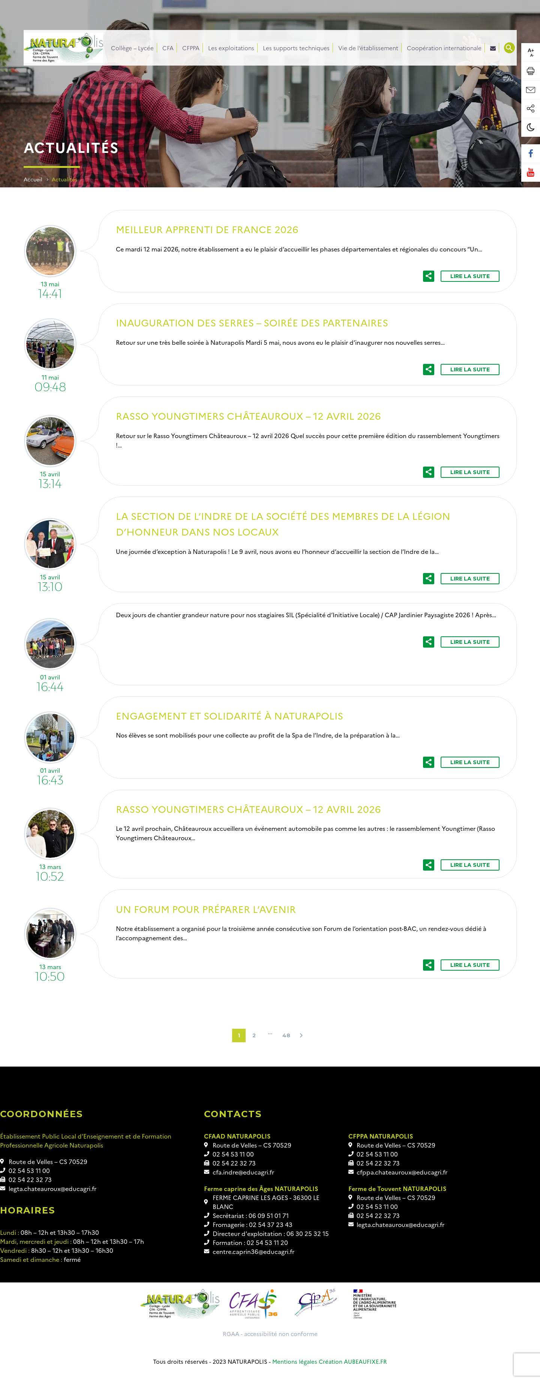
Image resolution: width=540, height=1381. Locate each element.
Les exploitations (231, 48)
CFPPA (191, 48)
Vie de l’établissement (368, 48)
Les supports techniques (296, 48)
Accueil (33, 179)
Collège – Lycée (132, 48)
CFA (168, 48)
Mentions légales (294, 1361)
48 (286, 1035)
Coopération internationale (444, 48)
